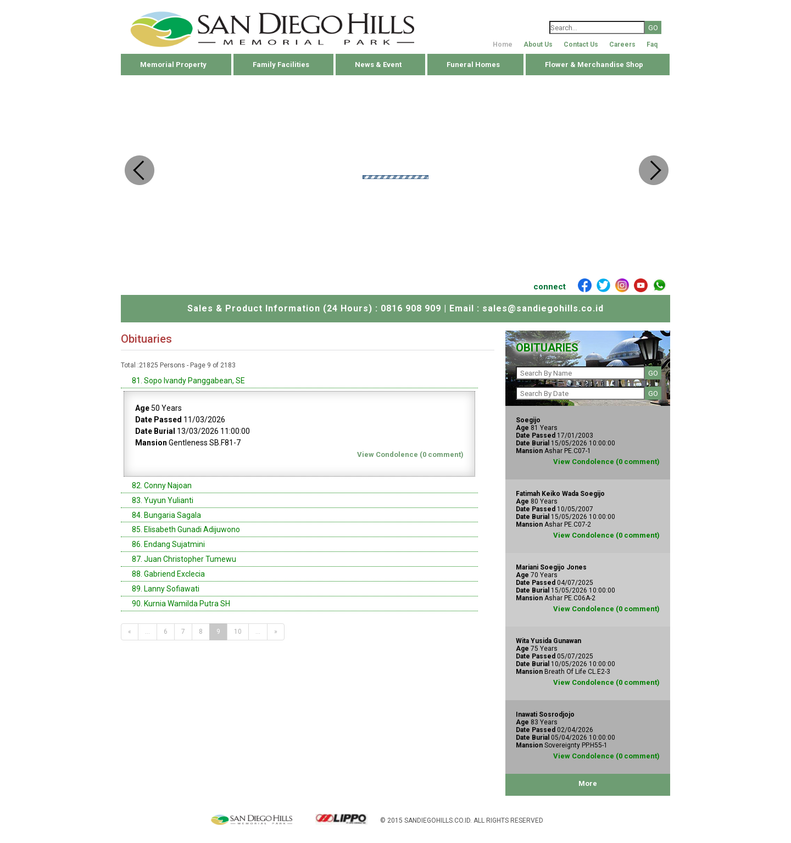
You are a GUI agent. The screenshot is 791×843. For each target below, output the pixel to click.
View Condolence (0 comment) (410, 454)
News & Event (378, 64)
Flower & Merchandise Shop (594, 64)
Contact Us (581, 44)
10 (238, 631)
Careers (622, 44)
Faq (652, 44)
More (587, 783)
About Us (538, 44)
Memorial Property (173, 64)
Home (503, 44)
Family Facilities (281, 64)
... (147, 631)
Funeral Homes (473, 64)
